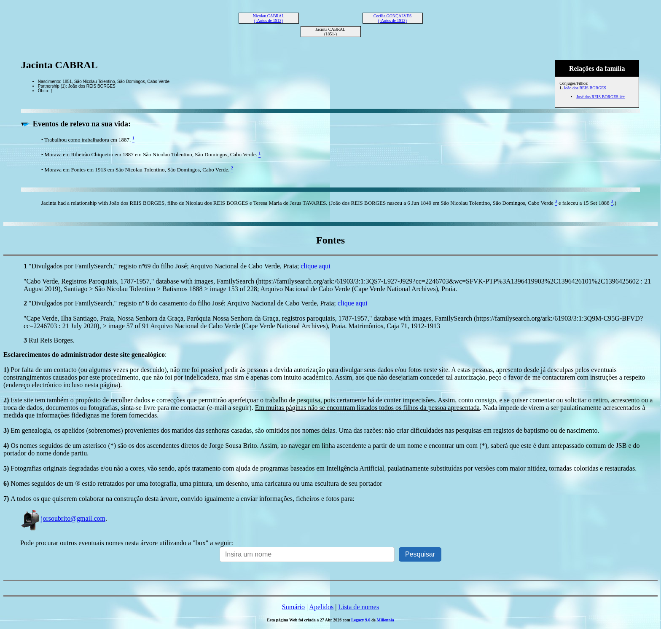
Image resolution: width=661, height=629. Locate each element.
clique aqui (315, 266)
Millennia (385, 620)
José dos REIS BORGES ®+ (600, 96)
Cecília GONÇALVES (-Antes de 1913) (392, 18)
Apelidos (321, 606)
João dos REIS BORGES (585, 88)
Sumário (293, 606)
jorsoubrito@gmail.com (62, 518)
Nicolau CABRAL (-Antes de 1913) (269, 18)
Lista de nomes (358, 606)
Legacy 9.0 (361, 620)
